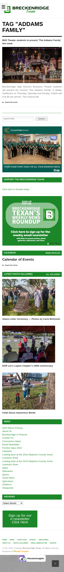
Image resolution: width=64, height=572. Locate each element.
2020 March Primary (12, 428)
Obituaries (7, 471)
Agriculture (7, 481)
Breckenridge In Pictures (14, 434)
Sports (5, 474)
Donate (53, 543)
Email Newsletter (10, 444)
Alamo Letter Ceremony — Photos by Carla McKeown (31, 319)
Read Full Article (9, 102)
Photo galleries (20, 543)
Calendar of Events (18, 259)
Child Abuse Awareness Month (18, 412)
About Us (7, 431)
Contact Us (7, 438)
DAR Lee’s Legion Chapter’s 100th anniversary (27, 365)
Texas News (8, 478)
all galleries (53, 274)
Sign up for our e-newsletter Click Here (20, 519)
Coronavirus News (11, 441)
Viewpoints (7, 488)
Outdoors (7, 484)
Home (4, 540)
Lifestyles (7, 451)
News (5, 468)
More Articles (53, 253)
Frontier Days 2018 (12, 448)
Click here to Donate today (15, 189)
